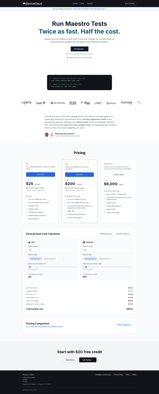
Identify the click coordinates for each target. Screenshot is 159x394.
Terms (128, 374)
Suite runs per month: (37, 264)
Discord (89, 3)
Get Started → (79, 49)
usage (34, 190)
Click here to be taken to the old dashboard (88, 9)
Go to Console (130, 3)
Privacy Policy (118, 374)
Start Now (40, 174)
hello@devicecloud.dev (103, 374)
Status (134, 374)
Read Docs (70, 360)
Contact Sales (118, 174)
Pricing (75, 3)
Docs (82, 3)
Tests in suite (33, 246)
